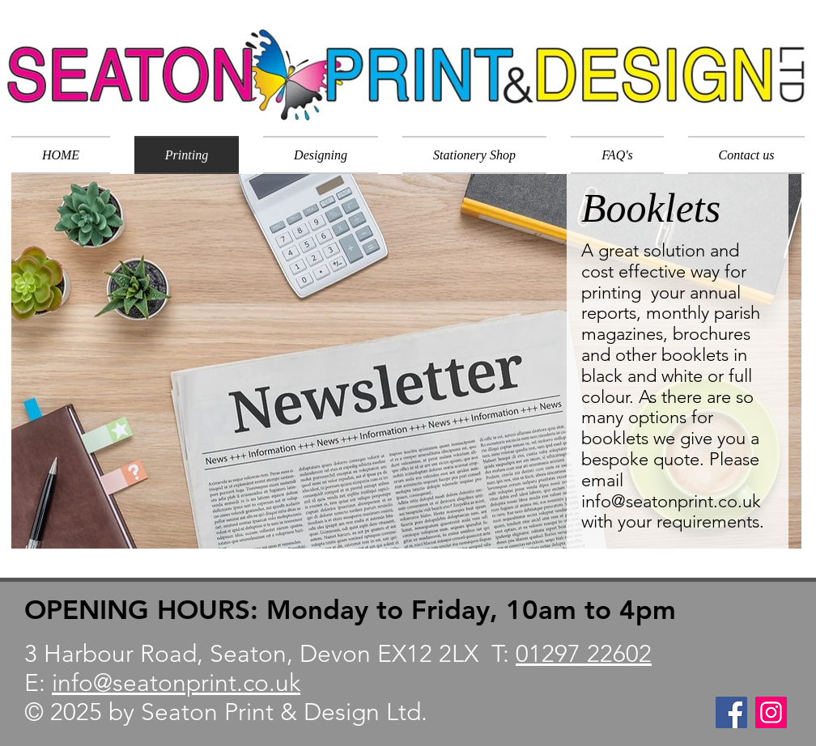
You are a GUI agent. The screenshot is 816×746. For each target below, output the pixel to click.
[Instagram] (771, 712)
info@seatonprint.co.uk (671, 501)
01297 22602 (584, 653)
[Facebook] (731, 712)
